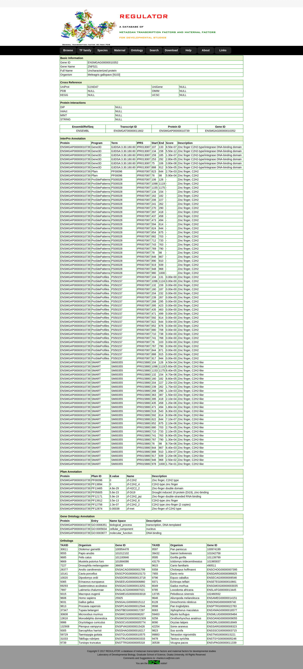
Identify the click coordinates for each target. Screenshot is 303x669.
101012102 (122, 553)
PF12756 (96, 504)
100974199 (213, 549)
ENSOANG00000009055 (222, 618)
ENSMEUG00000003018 (130, 593)
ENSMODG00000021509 (130, 618)
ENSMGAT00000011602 (128, 130)
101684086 (122, 561)
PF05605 (96, 492)
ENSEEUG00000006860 (130, 581)
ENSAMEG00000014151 (222, 598)
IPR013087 (143, 147)
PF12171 (96, 496)
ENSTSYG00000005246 (222, 638)
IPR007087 (143, 171)
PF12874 (96, 508)
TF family (85, 50)
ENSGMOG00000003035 (222, 585)
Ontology (137, 50)
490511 (211, 565)
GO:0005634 (99, 528)
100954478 (122, 549)
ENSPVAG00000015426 (130, 626)
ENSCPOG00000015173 (130, 573)
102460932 (213, 593)
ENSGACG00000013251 (130, 585)
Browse (68, 50)
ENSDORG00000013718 (130, 577)
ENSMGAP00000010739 (174, 130)
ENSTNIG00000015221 (221, 634)
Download (171, 50)
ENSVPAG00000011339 (221, 642)
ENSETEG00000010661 (222, 581)
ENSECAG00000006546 (222, 577)
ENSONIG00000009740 (221, 602)
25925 (119, 598)
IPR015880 (143, 362)
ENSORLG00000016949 (222, 622)
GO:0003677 (99, 533)
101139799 (213, 557)
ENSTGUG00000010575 (130, 634)
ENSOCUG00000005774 (130, 622)
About (205, 50)
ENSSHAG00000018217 (130, 630)
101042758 (213, 553)
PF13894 (96, 484)
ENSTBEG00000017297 (130, 610)
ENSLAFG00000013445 (221, 589)
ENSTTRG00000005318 (130, 642)
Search (154, 50)
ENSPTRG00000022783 (222, 606)
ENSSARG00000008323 (222, 626)
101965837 (213, 561)
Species (102, 50)
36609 (119, 565)
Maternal (119, 50)
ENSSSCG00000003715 (222, 630)
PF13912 (96, 500)
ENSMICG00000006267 (130, 614)
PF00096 (96, 480)
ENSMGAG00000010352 (103, 62)
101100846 (122, 557)
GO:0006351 (99, 524)
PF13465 (96, 488)
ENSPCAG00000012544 (130, 606)
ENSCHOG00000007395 (222, 569)
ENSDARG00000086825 (222, 573)
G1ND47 (93, 86)
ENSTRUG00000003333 (130, 638)
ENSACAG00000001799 (130, 569)
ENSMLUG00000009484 (222, 614)
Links (222, 50)
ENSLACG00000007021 (130, 589)
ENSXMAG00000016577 (222, 610)
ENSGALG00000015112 (130, 602)
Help (188, 50)
